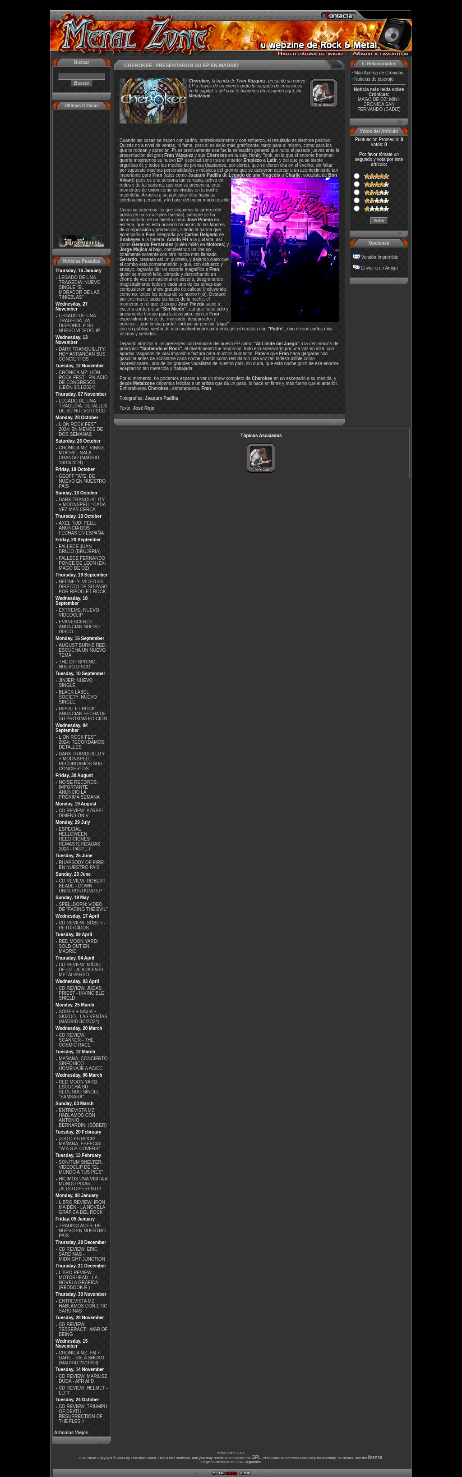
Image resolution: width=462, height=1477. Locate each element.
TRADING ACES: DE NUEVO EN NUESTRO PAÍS (82, 1230)
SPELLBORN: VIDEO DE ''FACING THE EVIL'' (83, 907)
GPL (256, 1457)
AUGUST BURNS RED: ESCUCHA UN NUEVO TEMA (82, 650)
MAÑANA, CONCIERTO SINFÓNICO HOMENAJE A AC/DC (83, 1063)
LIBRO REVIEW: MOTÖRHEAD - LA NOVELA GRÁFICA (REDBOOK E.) (78, 1280)
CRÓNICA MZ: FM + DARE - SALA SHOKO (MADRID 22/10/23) (81, 1357)
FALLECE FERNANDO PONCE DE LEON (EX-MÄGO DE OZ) (82, 563)
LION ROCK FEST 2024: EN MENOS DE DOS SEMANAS (81, 429)
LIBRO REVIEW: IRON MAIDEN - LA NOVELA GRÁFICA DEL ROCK (82, 1207)
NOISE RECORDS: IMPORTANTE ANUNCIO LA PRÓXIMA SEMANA (79, 790)
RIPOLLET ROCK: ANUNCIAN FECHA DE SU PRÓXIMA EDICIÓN (83, 713)
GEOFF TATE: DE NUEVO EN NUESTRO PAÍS (82, 481)
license (375, 1457)
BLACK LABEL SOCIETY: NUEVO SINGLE (78, 697)
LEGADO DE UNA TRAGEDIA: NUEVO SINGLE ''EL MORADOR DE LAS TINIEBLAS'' (79, 287)
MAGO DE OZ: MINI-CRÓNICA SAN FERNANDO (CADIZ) (379, 104)
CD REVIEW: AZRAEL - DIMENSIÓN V (82, 813)
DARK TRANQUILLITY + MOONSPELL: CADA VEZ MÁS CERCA (82, 504)
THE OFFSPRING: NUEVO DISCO (78, 664)
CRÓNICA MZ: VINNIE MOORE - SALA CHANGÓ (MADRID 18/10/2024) (82, 455)
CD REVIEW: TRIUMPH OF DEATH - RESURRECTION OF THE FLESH (83, 1414)
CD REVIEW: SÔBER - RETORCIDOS (82, 925)
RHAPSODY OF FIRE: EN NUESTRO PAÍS (81, 865)
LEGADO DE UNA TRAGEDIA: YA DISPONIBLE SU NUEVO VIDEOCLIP (79, 323)
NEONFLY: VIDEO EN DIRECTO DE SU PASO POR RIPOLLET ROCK (83, 586)
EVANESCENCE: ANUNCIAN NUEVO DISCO (79, 626)
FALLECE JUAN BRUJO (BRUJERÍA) (80, 549)
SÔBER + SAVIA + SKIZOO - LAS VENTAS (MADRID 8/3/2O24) (83, 1016)
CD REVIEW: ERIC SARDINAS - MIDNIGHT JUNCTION (82, 1254)
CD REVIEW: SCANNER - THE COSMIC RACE (76, 1040)
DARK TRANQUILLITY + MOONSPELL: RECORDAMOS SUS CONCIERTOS (82, 761)
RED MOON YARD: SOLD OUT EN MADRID (78, 946)
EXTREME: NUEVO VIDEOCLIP (79, 612)
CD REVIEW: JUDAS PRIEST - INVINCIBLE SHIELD (81, 993)
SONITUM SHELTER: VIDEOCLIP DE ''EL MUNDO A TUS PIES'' (81, 1167)
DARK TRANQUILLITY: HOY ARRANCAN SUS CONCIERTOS (82, 354)
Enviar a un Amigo (379, 267)
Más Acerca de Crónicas (378, 72)
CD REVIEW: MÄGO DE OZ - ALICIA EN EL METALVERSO (81, 969)
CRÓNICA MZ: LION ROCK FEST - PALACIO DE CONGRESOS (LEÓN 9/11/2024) (83, 380)
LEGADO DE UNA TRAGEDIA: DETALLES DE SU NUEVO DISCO (83, 405)
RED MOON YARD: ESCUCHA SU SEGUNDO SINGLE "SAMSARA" (79, 1089)
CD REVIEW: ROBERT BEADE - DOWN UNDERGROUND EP (82, 885)
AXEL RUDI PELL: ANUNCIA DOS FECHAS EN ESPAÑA (81, 528)
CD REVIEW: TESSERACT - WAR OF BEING (83, 1329)
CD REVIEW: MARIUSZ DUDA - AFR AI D (83, 1379)
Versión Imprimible (379, 257)
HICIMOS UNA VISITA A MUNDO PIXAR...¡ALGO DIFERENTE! (83, 1183)
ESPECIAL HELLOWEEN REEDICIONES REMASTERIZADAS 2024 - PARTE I (79, 839)
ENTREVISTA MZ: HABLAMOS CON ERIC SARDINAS (83, 1306)
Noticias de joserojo (373, 79)
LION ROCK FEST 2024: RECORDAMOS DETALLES (81, 742)
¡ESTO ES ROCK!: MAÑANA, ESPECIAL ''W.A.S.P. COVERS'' (80, 1143)
